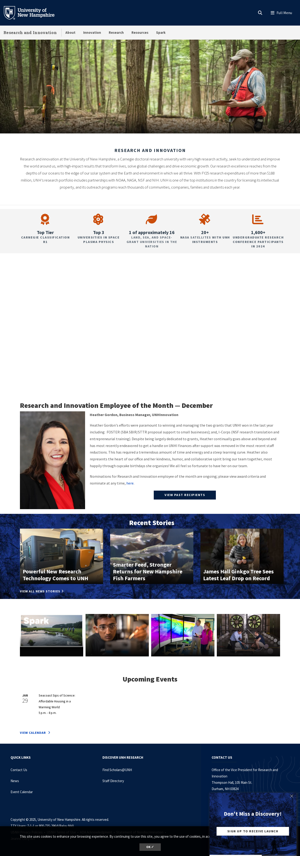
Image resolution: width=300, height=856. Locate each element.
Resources (139, 32)
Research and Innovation (30, 32)
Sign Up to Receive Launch (252, 831)
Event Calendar (22, 792)
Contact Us (19, 770)
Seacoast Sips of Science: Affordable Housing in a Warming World (57, 701)
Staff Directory (113, 781)
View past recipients (185, 495)
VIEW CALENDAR (33, 733)
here (130, 483)
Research (116, 32)
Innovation (92, 32)
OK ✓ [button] (150, 847)
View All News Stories (40, 591)
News (15, 781)
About (70, 32)
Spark (160, 32)
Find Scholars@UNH (117, 770)
